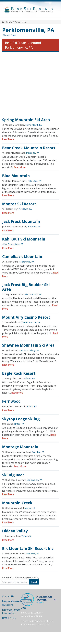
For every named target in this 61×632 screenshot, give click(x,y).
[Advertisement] (30, 84)
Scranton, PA (38, 452)
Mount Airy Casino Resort (26, 317)
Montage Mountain (20, 446)
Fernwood (11, 401)
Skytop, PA (19, 423)
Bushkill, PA (31, 406)
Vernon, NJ (30, 508)
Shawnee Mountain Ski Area (28, 345)
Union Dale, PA (32, 553)
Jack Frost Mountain (21, 221)
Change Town (9, 35)
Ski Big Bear (13, 475)
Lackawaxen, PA (34, 480)
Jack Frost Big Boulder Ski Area (26, 287)
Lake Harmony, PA (32, 294)
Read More (8, 139)
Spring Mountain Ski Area (26, 119)
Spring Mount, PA (33, 125)
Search (34, 581)
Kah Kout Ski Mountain (23, 239)
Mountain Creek (17, 502)
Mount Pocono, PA (31, 322)
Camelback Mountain (22, 256)
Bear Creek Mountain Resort (28, 147)
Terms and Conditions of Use (37, 621)
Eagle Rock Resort (19, 373)
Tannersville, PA (26, 261)
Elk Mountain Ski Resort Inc (27, 548)
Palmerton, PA (34, 181)
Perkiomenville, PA (28, 30)
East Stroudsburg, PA (13, 244)
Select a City (7, 22)
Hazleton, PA (29, 378)
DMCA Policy (9, 618)
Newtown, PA (25, 208)
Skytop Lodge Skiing (21, 418)
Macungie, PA (32, 152)
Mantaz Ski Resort (19, 203)
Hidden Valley (15, 531)
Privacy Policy (28, 624)
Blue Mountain (16, 175)
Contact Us (8, 596)
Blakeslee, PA (34, 226)
